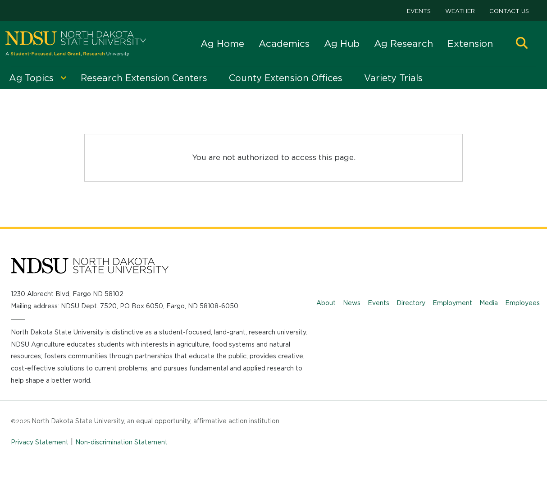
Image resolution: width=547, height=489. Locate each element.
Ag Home (222, 43)
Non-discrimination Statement (121, 442)
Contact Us (509, 11)
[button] (522, 43)
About (326, 302)
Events (419, 11)
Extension (470, 43)
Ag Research (403, 43)
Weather (460, 11)
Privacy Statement (39, 442)
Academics (284, 43)
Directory (411, 302)
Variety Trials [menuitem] (393, 78)
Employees (522, 302)
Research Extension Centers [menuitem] (144, 78)
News (351, 302)
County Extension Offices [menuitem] (285, 78)
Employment (452, 302)
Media (488, 302)
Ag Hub (342, 43)
